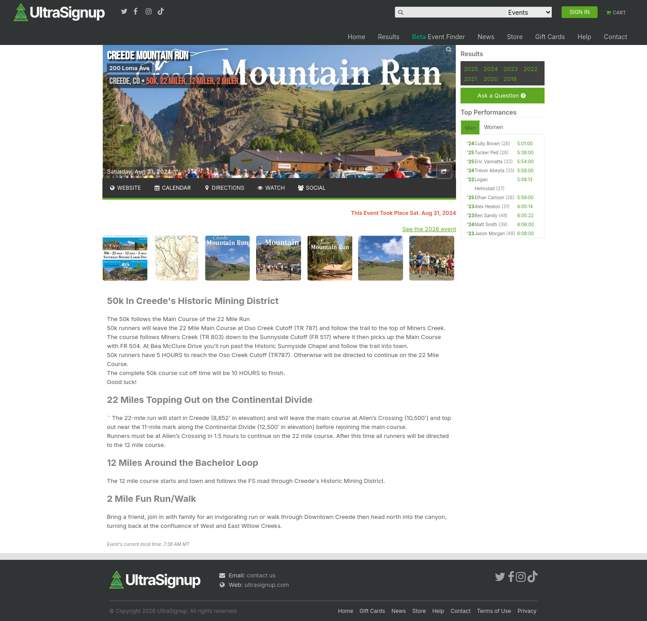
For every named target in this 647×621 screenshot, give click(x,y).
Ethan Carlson (489, 197)
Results (388, 36)
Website (125, 187)
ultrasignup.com (266, 584)
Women (493, 127)
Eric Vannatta (488, 161)
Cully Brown (487, 143)
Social (311, 187)
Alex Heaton (487, 206)
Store (515, 36)
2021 (470, 78)
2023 (511, 68)
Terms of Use (494, 611)
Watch (271, 187)
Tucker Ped (486, 152)
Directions (223, 187)
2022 (530, 68)
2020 (490, 78)
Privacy (527, 611)
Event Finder (438, 36)
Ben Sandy (485, 215)
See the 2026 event (429, 228)
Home (356, 36)
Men (470, 128)
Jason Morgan (489, 233)
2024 (490, 68)
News (486, 36)
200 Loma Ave (129, 67)
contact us (261, 575)
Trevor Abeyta (489, 170)
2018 (510, 78)
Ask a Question (501, 95)
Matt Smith (485, 224)
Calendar (172, 187)
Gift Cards (550, 36)
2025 (471, 68)
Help (584, 36)
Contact (615, 36)
